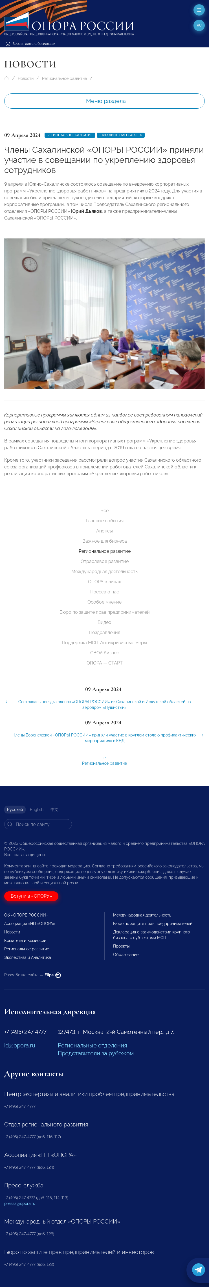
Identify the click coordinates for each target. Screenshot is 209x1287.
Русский (15, 809)
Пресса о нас (104, 592)
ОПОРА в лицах (104, 581)
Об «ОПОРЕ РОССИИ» (26, 915)
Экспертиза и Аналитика (27, 957)
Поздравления (104, 632)
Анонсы (104, 531)
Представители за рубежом (96, 1053)
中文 (54, 809)
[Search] (38, 824)
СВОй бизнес (104, 652)
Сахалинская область (121, 135)
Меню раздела (106, 101)
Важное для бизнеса (104, 541)
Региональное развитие (64, 78)
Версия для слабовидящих (30, 44)
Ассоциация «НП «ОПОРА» (29, 923)
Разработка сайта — (32, 975)
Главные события (105, 520)
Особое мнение (104, 602)
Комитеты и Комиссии (25, 940)
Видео (104, 622)
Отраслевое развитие (105, 561)
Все (104, 510)
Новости (26, 78)
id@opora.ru (19, 1045)
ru (199, 25)
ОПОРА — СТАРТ (105, 663)
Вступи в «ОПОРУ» (31, 896)
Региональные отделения (92, 1045)
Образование (125, 954)
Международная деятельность (104, 571)
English (36, 809)
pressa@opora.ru (19, 1203)
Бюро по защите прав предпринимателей (105, 612)
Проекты (121, 946)
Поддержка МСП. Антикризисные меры (104, 642)
